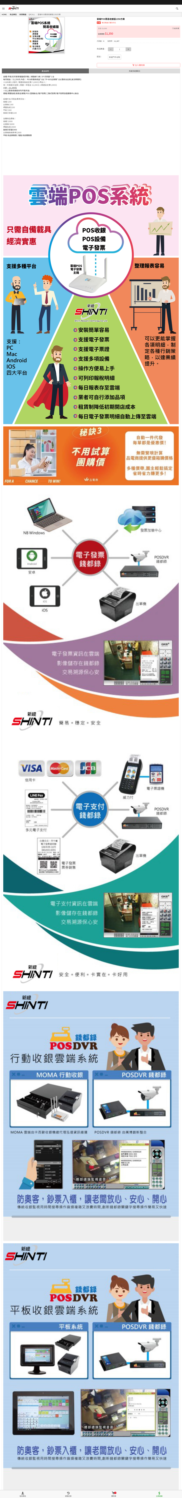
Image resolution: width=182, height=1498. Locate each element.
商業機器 (22, 14)
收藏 (175, 28)
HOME (4, 14)
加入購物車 (138, 65)
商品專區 (13, 14)
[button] (113, 1494)
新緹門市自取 (114, 57)
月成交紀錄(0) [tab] (134, 71)
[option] (46, 35)
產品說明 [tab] (45, 71)
